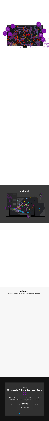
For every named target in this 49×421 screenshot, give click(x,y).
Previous (17, 413)
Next (32, 413)
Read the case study (24, 407)
